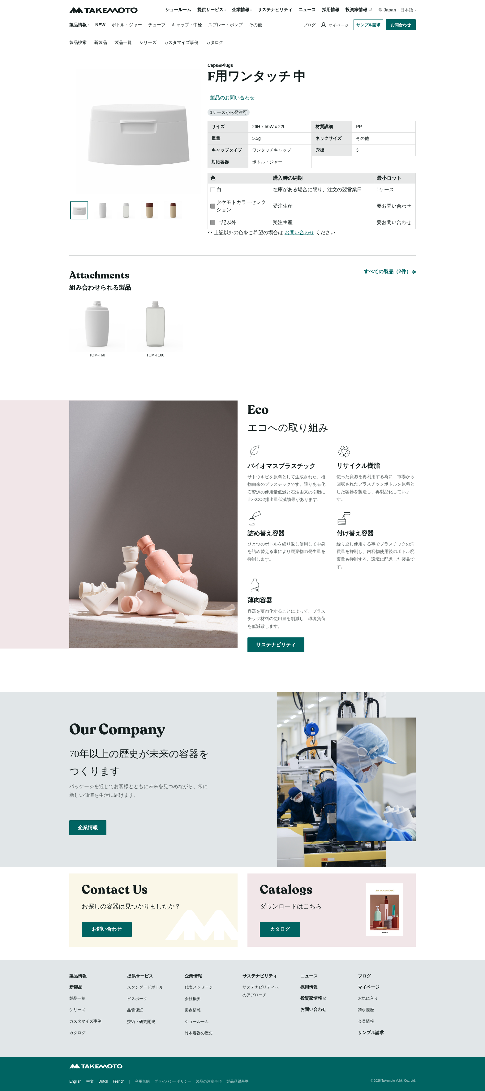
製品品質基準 (237, 1082)
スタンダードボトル (145, 987)
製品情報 (78, 24)
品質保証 (135, 1010)
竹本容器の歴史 (199, 1033)
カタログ (214, 42)
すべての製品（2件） (387, 263)
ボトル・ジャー (127, 24)
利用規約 (142, 1082)
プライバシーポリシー (172, 1082)
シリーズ (148, 42)
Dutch (103, 1082)
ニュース (307, 9)
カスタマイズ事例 (181, 42)
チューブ (156, 24)
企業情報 (88, 832)
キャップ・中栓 (187, 24)
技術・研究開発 (141, 1022)
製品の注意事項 (209, 1082)
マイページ (338, 25)
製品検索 (78, 42)
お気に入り (368, 999)
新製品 (100, 42)
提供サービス (140, 976)
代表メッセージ (199, 987)
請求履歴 (366, 1010)
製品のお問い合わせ (232, 97)
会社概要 (193, 999)
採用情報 (330, 9)
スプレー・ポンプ (225, 24)
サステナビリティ (275, 9)
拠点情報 (193, 1010)
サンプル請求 (368, 25)
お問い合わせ (299, 232)
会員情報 (366, 1022)
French (118, 1082)
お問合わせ (401, 25)
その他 (255, 24)
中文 (90, 1082)
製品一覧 (123, 42)
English (75, 1082)
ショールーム (178, 9)
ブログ (309, 25)
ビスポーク (137, 999)
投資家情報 (356, 9)
